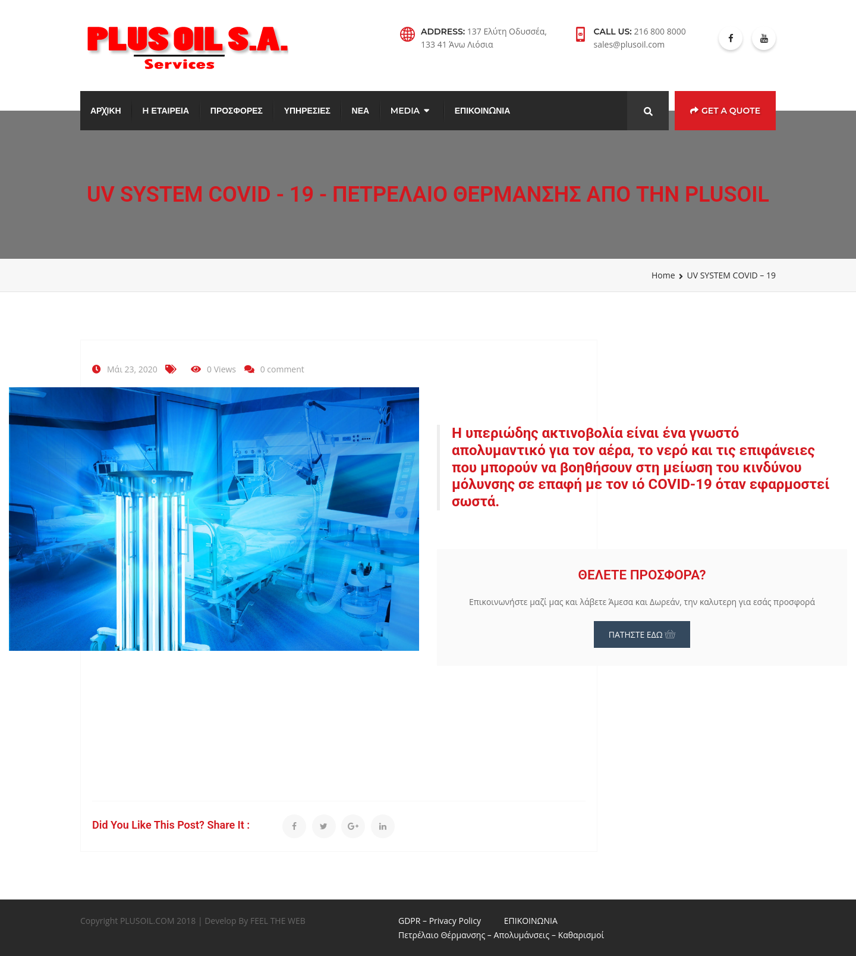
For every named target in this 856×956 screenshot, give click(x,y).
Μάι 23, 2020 (132, 369)
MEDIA (405, 110)
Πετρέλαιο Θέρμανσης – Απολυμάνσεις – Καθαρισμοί (501, 935)
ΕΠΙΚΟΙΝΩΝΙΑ (482, 110)
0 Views (221, 369)
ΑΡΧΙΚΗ (105, 110)
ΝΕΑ (361, 110)
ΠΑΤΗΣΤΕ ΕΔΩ (642, 634)
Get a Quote (725, 110)
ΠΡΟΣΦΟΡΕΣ (236, 110)
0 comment (282, 369)
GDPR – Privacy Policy (439, 920)
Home (663, 275)
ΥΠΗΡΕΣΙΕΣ (307, 110)
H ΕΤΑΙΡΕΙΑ (165, 110)
